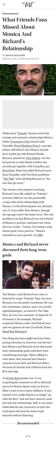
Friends (22, 133)
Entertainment (10, 13)
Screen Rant (13, 378)
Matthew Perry (30, 145)
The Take (8, 178)
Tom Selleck (33, 158)
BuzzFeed (8, 170)
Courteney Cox (20, 141)
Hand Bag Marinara (14, 331)
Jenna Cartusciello (15, 55)
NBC (40, 235)
